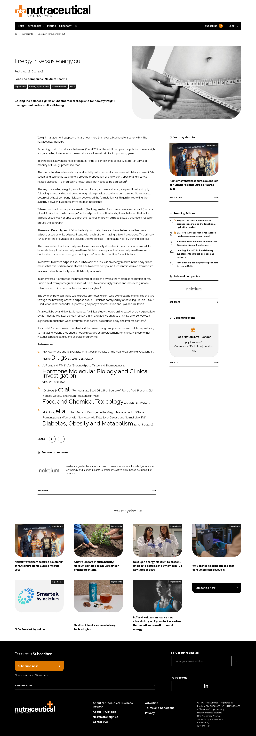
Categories (34, 26)
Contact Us (100, 721)
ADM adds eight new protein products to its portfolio (197, 264)
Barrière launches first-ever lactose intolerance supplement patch (196, 234)
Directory (65, 26)
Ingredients (20, 87)
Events (51, 26)
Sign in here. (42, 675)
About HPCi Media (104, 711)
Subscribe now (205, 587)
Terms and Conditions (159, 708)
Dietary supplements (39, 87)
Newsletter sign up (105, 717)
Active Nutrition (59, 87)
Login (232, 26)
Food (72, 87)
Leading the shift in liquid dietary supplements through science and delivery (195, 254)
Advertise (151, 703)
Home (21, 26)
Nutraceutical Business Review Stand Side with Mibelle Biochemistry (197, 243)
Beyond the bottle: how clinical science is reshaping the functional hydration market (196, 224)
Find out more (23, 685)
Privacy (150, 713)
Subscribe (213, 26)
